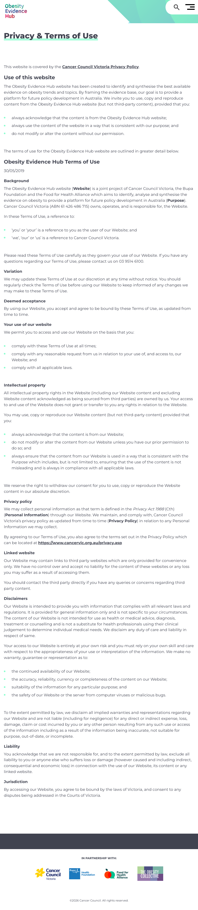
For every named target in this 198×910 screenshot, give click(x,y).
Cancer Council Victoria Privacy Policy (100, 66)
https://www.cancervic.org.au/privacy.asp (80, 542)
